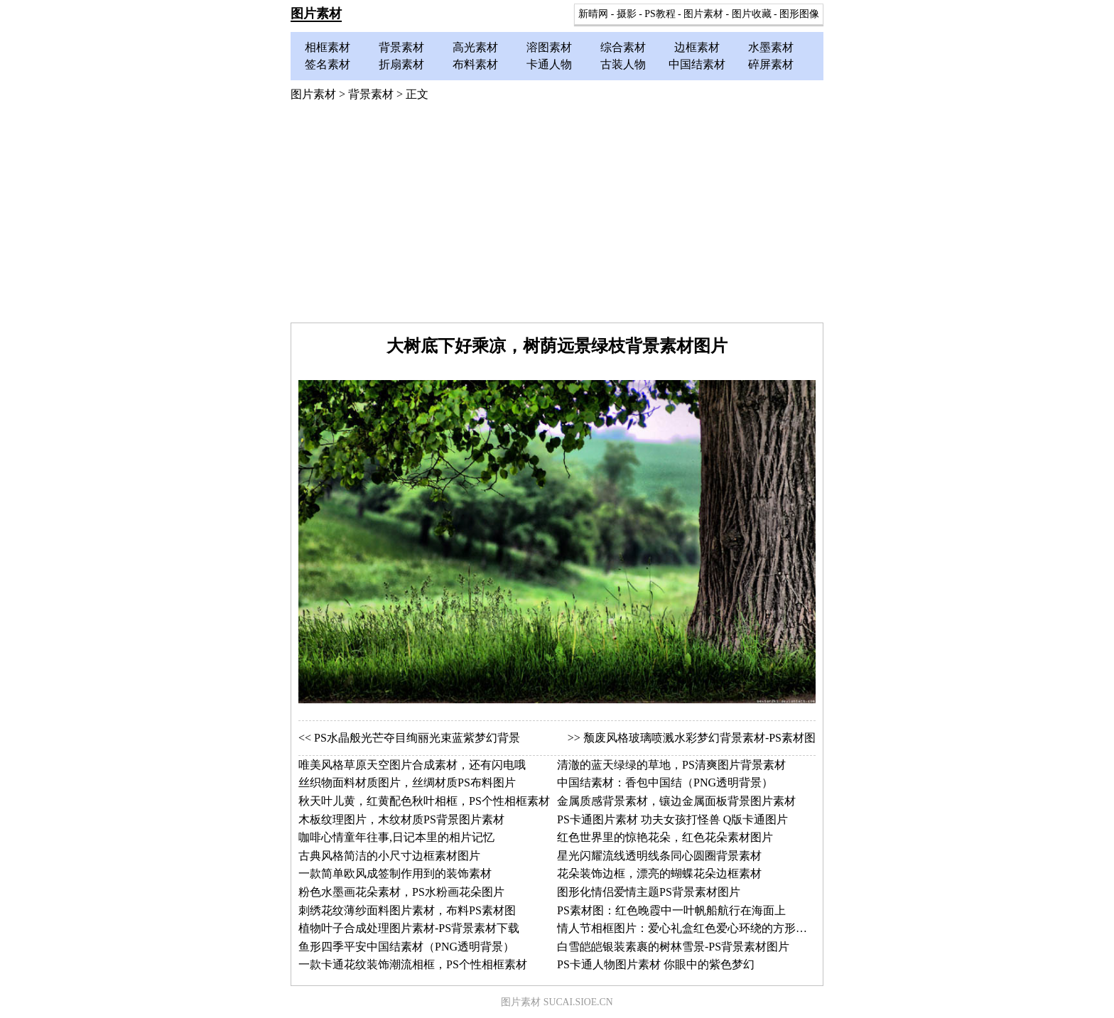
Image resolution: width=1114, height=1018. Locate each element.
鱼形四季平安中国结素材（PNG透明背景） (406, 947)
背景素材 (401, 47)
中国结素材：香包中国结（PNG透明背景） (665, 782)
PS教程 (659, 14)
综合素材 (623, 47)
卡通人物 (549, 64)
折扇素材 (401, 64)
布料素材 (475, 64)
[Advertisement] (557, 216)
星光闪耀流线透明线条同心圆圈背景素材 (659, 856)
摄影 (627, 14)
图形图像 (799, 14)
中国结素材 (697, 64)
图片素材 (316, 13)
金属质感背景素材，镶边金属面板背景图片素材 (676, 801)
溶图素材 (549, 47)
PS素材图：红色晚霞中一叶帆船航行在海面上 (671, 910)
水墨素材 (771, 47)
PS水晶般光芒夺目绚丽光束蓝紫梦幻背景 (417, 738)
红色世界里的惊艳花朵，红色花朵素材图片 (665, 837)
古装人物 (623, 64)
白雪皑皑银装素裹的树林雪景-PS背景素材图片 (673, 947)
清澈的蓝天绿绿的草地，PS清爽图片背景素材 (671, 765)
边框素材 (697, 47)
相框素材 (327, 47)
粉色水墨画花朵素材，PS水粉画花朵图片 (401, 892)
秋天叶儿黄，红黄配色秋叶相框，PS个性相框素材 (424, 801)
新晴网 (593, 14)
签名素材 (327, 64)
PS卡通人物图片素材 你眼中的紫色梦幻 (656, 964)
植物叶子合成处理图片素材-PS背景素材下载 (408, 928)
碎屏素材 (771, 64)
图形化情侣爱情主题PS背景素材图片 (648, 892)
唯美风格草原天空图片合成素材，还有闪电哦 (412, 765)
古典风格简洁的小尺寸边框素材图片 (389, 856)
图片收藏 (752, 14)
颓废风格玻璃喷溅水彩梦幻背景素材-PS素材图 (699, 738)
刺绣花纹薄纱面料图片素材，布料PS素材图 (407, 910)
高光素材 (475, 47)
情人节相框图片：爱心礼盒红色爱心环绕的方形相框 (687, 928)
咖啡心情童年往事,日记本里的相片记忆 (396, 837)
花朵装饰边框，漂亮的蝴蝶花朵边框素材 (659, 873)
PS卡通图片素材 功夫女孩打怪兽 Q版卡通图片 (672, 819)
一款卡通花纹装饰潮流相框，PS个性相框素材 (412, 964)
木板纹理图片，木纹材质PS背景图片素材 (401, 819)
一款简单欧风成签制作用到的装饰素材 (395, 873)
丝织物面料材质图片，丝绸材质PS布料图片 (407, 782)
